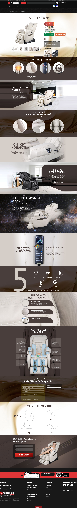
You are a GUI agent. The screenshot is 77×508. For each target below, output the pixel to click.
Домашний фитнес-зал (64, 6)
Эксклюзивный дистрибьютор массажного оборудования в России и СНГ (58, 0)
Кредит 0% (48, 492)
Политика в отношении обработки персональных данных (7, 489)
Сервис (31, 6)
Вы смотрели (38, 507)
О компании (13, 6)
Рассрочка (27, 6)
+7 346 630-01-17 (64, 2)
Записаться (24, 455)
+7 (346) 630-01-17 (6, 485)
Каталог (47, 487)
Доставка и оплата (20, 6)
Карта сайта (48, 496)
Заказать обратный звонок (65, 3)
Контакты (35, 6)
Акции (9, 6)
